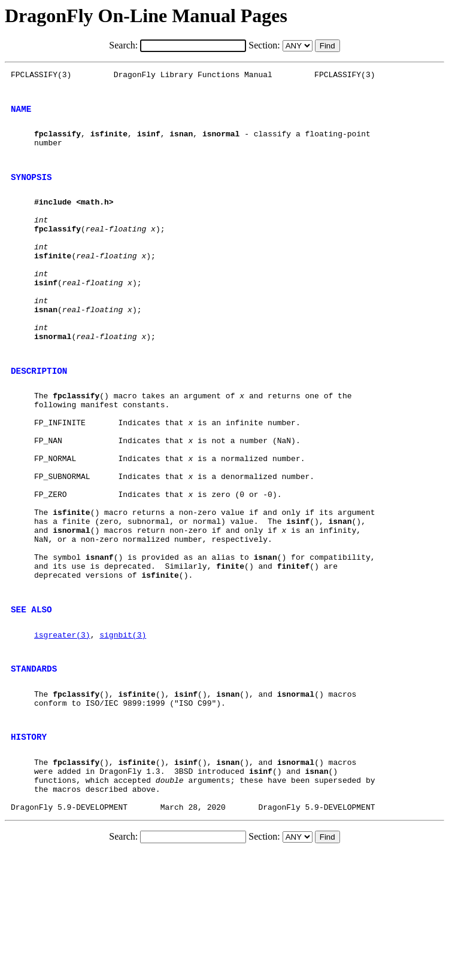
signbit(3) (122, 729)
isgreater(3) (62, 729)
